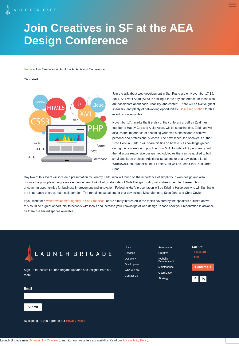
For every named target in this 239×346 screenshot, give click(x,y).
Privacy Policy (75, 320)
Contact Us (203, 267)
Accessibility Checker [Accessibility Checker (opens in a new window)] (43, 340)
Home (28, 69)
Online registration (191, 109)
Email (28, 288)
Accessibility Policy (135, 340)
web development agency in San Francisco (75, 201)
